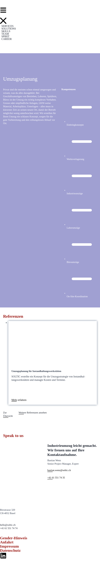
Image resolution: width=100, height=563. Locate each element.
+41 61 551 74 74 (8, 528)
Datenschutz (11, 550)
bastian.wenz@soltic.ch (59, 470)
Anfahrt (7, 542)
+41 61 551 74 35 (56, 477)
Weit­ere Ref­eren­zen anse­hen (33, 412)
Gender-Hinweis (14, 538)
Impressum (10, 546)
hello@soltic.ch (7, 524)
